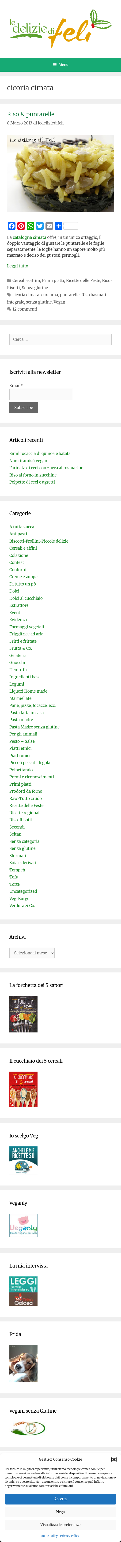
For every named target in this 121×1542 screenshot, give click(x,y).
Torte (14, 884)
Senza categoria (24, 841)
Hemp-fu (18, 669)
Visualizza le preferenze (61, 1525)
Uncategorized (23, 891)
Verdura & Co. (22, 905)
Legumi (16, 684)
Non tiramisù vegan (28, 460)
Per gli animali (23, 734)
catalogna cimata (29, 237)
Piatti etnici (20, 748)
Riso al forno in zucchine (33, 475)
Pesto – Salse (22, 741)
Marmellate (20, 698)
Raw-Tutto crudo (25, 798)
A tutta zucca (21, 526)
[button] (114, 1459)
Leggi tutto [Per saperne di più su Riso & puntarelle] (17, 266)
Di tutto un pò (22, 584)
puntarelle (69, 294)
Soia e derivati (22, 862)
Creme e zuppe (23, 576)
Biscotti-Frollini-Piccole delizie (38, 541)
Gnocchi (17, 662)
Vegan (59, 302)
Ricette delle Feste (83, 280)
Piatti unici (19, 755)
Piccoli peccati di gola (29, 762)
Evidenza (18, 619)
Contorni (17, 569)
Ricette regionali (25, 812)
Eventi (15, 612)
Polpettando (21, 770)
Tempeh (17, 870)
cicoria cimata (25, 294)
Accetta (60, 1499)
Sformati (17, 855)
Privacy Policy (69, 1536)
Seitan (15, 834)
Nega (60, 1512)
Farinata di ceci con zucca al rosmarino (46, 467)
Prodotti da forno (25, 791)
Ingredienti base (25, 676)
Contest (16, 562)
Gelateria (17, 655)
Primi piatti (53, 280)
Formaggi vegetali (26, 627)
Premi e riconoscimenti (31, 777)
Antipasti (18, 534)
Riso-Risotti (20, 819)
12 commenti (24, 309)
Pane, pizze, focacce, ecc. (32, 705)
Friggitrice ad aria (26, 634)
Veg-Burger (20, 898)
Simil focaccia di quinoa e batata (40, 453)
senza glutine (39, 302)
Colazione (18, 555)
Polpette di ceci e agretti (32, 482)
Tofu (13, 877)
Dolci (14, 591)
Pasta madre (21, 719)
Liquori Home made (28, 691)
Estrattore (19, 605)
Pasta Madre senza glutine (34, 727)
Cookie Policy (49, 1536)
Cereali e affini (26, 280)
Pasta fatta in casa (26, 712)
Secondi (17, 827)
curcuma (49, 294)
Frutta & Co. (20, 648)
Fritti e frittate (23, 641)
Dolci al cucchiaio (26, 598)
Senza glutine (35, 287)
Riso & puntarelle (30, 114)
